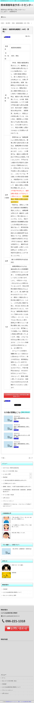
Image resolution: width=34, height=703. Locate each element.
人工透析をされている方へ (9, 483)
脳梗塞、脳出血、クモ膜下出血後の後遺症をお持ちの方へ (17, 486)
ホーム (3, 677)
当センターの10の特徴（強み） (10, 471)
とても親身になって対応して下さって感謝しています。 (21, 525)
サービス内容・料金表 (8, 494)
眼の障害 (8, 37)
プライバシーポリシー (8, 501)
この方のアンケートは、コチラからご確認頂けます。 (17, 395)
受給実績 (5, 477)
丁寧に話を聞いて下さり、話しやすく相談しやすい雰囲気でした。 (21, 518)
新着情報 (14, 572)
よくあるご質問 (7, 474)
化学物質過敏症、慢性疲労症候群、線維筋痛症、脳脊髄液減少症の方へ (17, 490)
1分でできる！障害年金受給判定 (11, 468)
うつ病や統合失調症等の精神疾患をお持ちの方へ (15, 480)
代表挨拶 (5, 589)
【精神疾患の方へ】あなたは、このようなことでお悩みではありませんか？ (17, 505)
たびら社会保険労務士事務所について (12, 592)
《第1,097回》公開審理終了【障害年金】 (22, 548)
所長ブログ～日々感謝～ (18, 565)
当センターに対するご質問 (9, 595)
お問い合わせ (6, 497)
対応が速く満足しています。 (19, 532)
